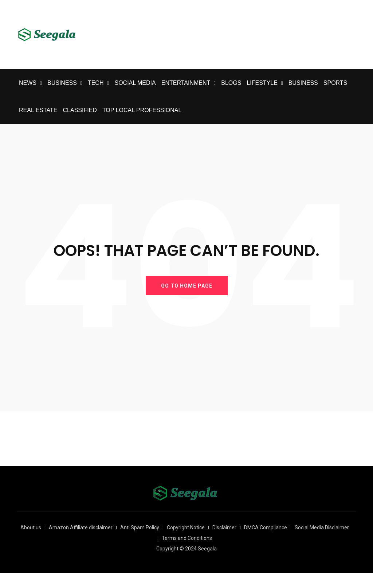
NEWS (27, 83)
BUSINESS (62, 83)
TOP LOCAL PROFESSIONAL (142, 110)
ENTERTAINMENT (186, 83)
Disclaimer (224, 527)
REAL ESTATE (38, 110)
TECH (96, 83)
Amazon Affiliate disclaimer (81, 527)
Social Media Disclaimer (322, 527)
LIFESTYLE (262, 83)
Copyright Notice (186, 527)
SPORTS (335, 83)
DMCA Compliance (265, 527)
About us (30, 527)
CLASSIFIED (80, 110)
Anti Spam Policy (139, 527)
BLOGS (231, 83)
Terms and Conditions (187, 538)
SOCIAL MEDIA (135, 83)
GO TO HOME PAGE (186, 285)
